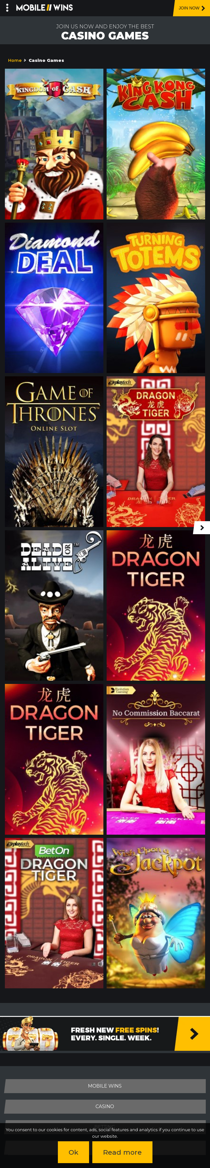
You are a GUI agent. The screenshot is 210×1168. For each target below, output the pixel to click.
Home (15, 60)
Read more (122, 1152)
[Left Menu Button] (7, 6)
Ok (73, 1152)
